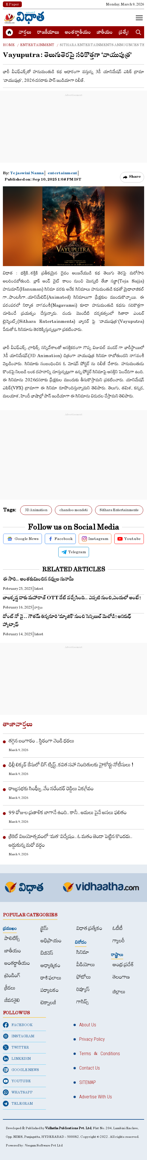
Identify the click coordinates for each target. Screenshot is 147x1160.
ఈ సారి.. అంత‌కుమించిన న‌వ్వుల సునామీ (38, 580)
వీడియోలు (85, 965)
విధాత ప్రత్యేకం (89, 928)
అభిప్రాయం (50, 941)
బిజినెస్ (46, 953)
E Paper (12, 4)
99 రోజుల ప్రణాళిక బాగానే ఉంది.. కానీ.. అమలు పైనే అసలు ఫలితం (68, 813)
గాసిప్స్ (82, 1002)
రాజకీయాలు (48, 33)
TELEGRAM (18, 1103)
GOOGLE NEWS (21, 1070)
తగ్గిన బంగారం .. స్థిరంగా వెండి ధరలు (41, 741)
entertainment (62, 174)
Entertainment (37, 45)
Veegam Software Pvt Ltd (44, 1145)
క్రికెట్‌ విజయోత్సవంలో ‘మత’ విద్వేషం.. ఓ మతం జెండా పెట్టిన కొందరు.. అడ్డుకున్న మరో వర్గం (70, 840)
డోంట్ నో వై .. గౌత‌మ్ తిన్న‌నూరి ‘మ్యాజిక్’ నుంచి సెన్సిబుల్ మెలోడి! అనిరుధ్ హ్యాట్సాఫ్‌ (67, 621)
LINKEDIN (17, 1059)
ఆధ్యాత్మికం (50, 965)
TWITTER (16, 1047)
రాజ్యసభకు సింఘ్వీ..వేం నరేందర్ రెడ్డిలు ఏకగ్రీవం (51, 789)
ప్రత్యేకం (126, 33)
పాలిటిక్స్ (12, 938)
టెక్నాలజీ (48, 1003)
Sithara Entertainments (119, 510)
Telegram (73, 552)
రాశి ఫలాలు (50, 978)
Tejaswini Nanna (27, 174)
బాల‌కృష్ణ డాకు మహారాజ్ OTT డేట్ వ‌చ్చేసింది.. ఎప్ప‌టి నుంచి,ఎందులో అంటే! (72, 598)
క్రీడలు (10, 988)
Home (9, 45)
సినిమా (82, 952)
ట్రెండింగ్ (12, 976)
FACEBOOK (18, 1025)
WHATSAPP (18, 1092)
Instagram (95, 538)
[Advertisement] (73, 134)
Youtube (129, 538)
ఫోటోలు (83, 977)
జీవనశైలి (12, 1000)
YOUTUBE (17, 1081)
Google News (22, 538)
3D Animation (36, 510)
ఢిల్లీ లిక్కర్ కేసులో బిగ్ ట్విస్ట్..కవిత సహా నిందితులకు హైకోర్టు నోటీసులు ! (71, 765)
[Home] (24, 18)
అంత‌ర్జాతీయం (78, 33)
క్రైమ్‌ (44, 928)
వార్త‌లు (25, 33)
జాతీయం (105, 33)
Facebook (60, 538)
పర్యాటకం (49, 990)
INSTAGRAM (18, 1036)
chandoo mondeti (73, 510)
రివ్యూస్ (83, 989)
